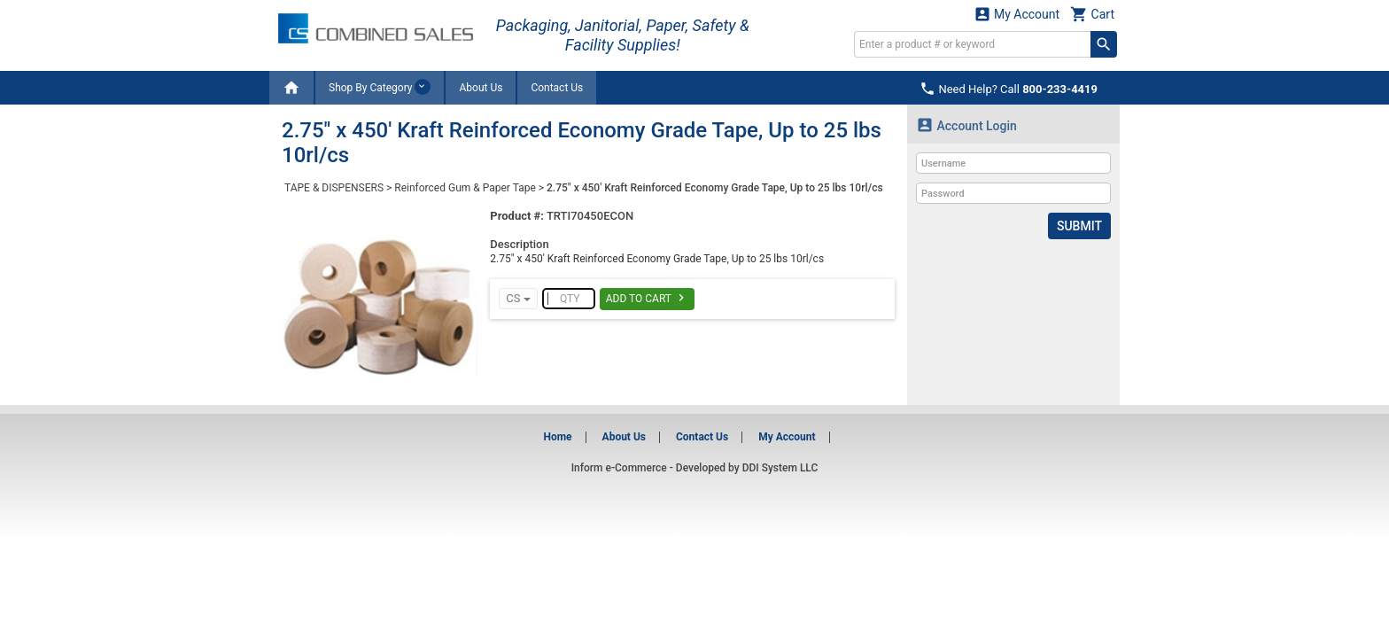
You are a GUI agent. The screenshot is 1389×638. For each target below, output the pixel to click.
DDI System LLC (780, 468)
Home (557, 437)
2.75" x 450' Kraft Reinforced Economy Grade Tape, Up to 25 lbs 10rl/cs (715, 188)
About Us (480, 88)
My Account (1017, 13)
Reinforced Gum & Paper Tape (464, 188)
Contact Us (557, 88)
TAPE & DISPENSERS (334, 188)
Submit (1079, 226)
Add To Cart (647, 298)
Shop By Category (380, 87)
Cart (1092, 13)
